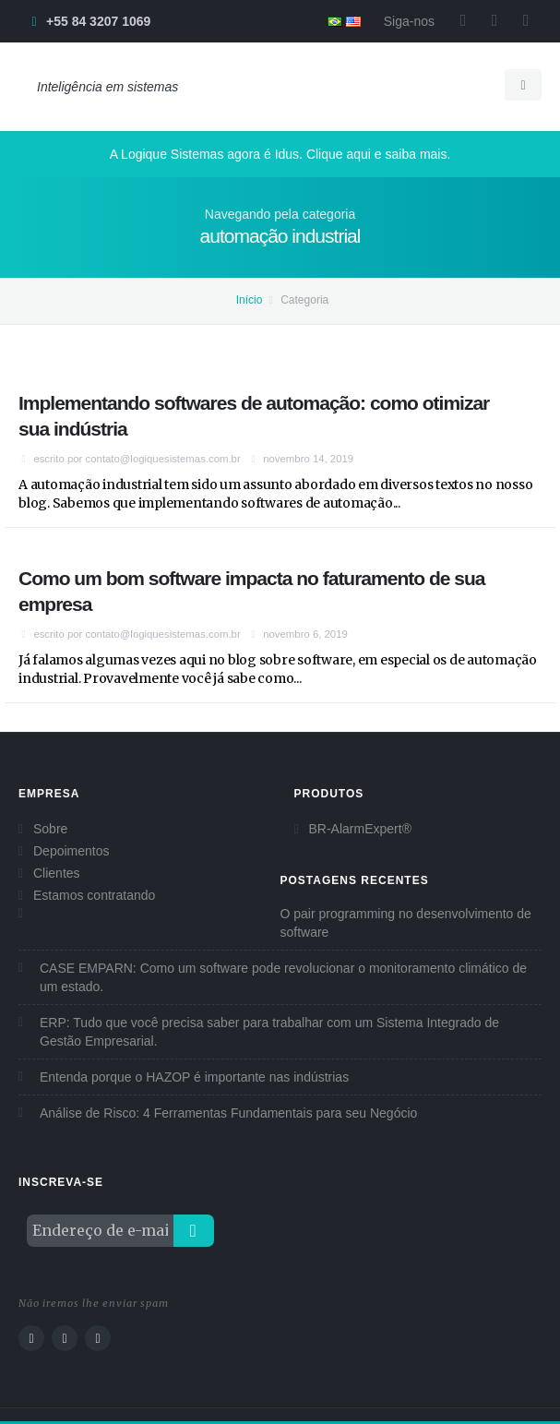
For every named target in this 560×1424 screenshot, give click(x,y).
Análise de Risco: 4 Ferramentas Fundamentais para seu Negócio (228, 1113)
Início (249, 299)
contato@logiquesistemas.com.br (163, 458)
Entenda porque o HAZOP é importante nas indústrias (194, 1077)
